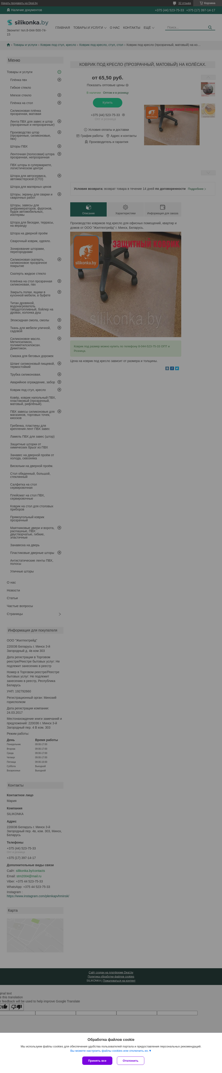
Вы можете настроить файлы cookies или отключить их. (109, 1050)
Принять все (97, 1060)
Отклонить (130, 1060)
